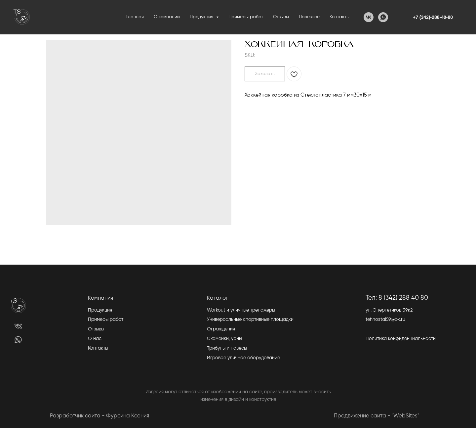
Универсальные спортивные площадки (250, 319)
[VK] (369, 17)
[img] (18, 326)
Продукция (100, 310)
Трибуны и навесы (227, 348)
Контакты (339, 17)
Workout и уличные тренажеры (241, 310)
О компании (167, 17)
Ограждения (221, 329)
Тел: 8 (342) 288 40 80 (397, 298)
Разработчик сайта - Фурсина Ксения (99, 416)
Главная (135, 17)
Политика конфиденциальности (401, 338)
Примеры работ (245, 17)
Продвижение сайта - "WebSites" (376, 416)
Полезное (309, 17)
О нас (94, 338)
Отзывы (281, 17)
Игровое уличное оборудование (243, 358)
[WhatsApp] (383, 17)
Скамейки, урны (224, 338)
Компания (100, 298)
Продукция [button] (202, 17)
